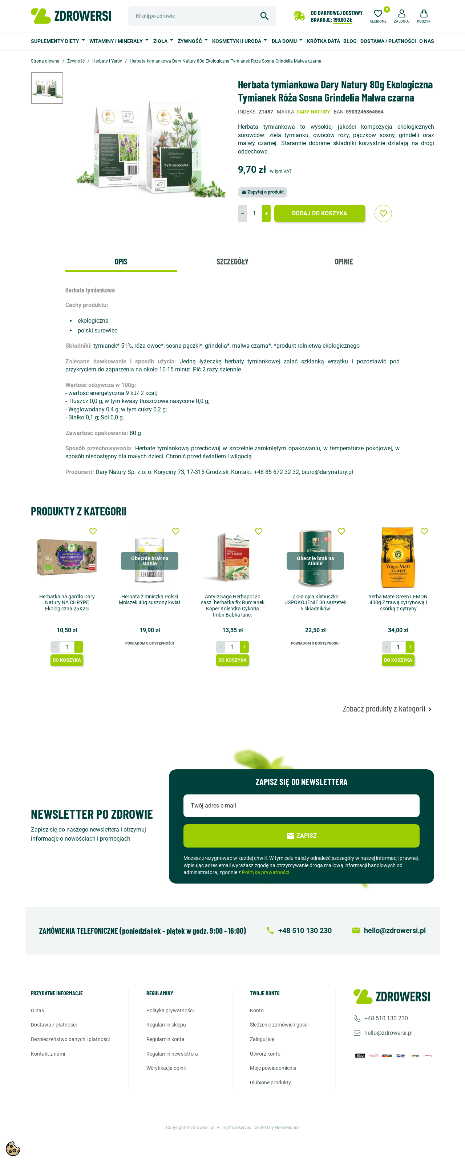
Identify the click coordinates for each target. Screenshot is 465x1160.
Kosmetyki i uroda (237, 41)
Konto (257, 1010)
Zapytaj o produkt (263, 192)
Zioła (161, 41)
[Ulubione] (378, 15)
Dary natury (313, 112)
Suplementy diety (55, 41)
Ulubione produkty (270, 1082)
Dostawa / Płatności (388, 41)
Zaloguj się (262, 1039)
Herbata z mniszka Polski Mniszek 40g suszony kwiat (150, 599)
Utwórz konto (265, 1053)
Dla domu (285, 41)
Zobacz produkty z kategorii (388, 708)
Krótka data (323, 41)
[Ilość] (254, 213)
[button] (402, 15)
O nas (426, 41)
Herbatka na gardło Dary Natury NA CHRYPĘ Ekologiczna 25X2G (67, 602)
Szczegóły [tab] (232, 261)
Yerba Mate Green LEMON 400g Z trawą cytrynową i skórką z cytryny (398, 602)
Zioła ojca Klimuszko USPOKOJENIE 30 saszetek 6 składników (315, 602)
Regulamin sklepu (166, 1025)
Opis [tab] (121, 261)
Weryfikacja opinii (166, 1068)
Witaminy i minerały (116, 41)
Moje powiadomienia (273, 1068)
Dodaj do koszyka (319, 213)
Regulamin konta (165, 1039)
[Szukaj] (202, 16)
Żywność (190, 41)
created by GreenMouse (276, 1127)
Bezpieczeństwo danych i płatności (70, 1039)
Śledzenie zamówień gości (279, 1025)
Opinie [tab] (344, 261)
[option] (52, 88)
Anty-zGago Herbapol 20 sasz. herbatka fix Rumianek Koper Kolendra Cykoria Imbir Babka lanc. (232, 605)
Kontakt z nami (48, 1053)
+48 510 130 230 (386, 1018)
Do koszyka (67, 660)
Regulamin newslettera (172, 1053)
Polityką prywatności (265, 872)
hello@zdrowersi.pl (388, 1032)
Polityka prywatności (170, 1010)
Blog (350, 41)
